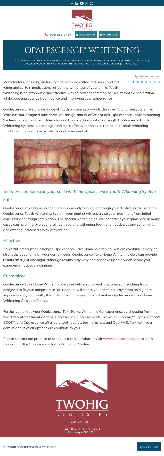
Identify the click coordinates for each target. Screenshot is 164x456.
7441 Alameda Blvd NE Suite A (82, 431)
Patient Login (109, 34)
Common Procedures (28, 60)
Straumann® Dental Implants (63, 60)
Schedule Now (85, 34)
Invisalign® (92, 60)
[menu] (160, 3)
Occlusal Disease (108, 63)
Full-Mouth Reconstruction (76, 63)
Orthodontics (111, 60)
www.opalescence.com (121, 338)
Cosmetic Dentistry (135, 60)
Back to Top (149, 447)
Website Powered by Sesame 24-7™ (24, 447)
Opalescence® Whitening (40, 63)
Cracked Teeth (130, 63)
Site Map (51, 447)
